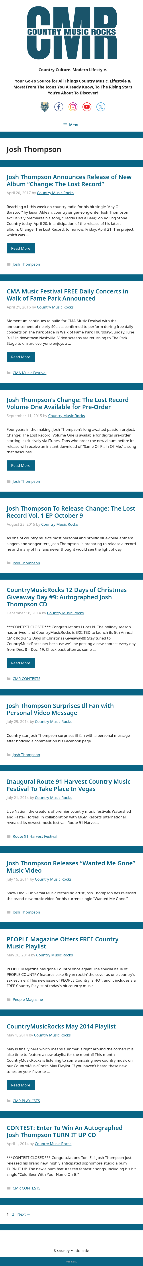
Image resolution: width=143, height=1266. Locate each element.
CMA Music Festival (29, 372)
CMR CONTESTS (26, 678)
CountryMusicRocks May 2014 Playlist (61, 1026)
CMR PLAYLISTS (26, 1100)
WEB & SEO (71, 1261)
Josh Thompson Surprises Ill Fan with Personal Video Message (60, 709)
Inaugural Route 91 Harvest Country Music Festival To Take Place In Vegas (68, 785)
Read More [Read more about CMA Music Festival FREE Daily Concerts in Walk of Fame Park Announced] (20, 356)
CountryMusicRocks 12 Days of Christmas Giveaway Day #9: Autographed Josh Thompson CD (67, 597)
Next (23, 1214)
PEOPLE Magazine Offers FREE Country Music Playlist (63, 942)
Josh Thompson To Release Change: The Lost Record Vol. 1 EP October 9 (71, 511)
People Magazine (28, 999)
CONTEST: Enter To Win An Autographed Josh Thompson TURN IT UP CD (65, 1131)
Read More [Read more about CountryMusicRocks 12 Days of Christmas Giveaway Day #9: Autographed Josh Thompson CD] (20, 662)
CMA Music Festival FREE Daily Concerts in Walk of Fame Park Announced (67, 294)
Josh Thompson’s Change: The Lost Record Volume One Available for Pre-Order (68, 403)
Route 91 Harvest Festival (35, 836)
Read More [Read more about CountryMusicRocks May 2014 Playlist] (20, 1085)
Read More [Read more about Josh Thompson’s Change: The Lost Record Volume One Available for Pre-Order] (20, 465)
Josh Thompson (26, 264)
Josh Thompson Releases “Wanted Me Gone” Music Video (71, 866)
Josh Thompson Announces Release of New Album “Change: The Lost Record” (69, 180)
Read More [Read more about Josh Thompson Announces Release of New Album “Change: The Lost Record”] (20, 248)
